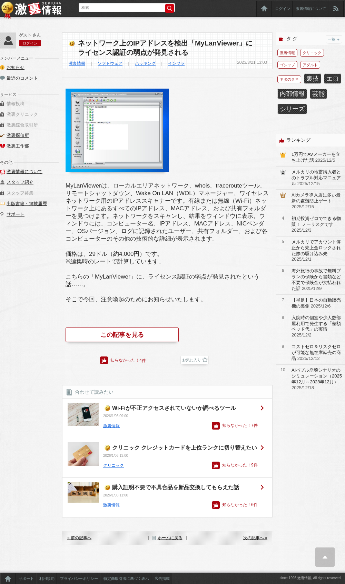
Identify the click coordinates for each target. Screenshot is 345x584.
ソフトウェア (110, 63)
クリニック (113, 465)
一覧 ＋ (334, 39)
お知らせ (15, 67)
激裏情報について (311, 9)
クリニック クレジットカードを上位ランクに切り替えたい (184, 448)
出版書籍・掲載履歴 (27, 203)
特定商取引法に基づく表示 (126, 578)
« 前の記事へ (79, 537)
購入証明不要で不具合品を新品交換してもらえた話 (175, 487)
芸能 (318, 93)
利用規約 (47, 578)
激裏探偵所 (18, 135)
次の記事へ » (255, 537)
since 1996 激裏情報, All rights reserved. (310, 578)
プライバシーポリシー (79, 578)
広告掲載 (162, 578)
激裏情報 (77, 63)
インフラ (176, 63)
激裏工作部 (18, 146)
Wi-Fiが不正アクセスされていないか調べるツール (174, 408)
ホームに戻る (170, 537)
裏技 (312, 78)
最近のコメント (22, 78)
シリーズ (292, 108)
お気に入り (191, 360)
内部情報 (292, 93)
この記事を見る (122, 334)
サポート (15, 214)
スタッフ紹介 (20, 182)
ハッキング (145, 63)
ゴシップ (287, 65)
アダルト (310, 65)
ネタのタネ (289, 79)
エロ (332, 78)
